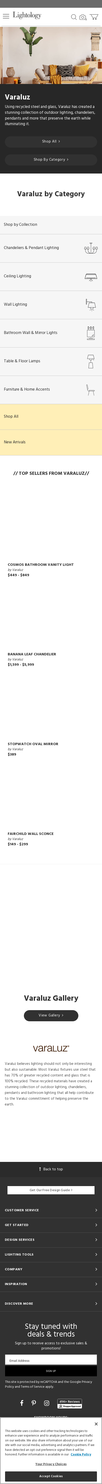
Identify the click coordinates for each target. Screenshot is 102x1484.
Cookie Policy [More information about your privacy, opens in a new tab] (81, 1454)
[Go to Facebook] (22, 1404)
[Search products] (74, 17)
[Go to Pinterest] (34, 1404)
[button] (6, 16)
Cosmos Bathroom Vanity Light (41, 565)
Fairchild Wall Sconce (31, 834)
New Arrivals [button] (15, 442)
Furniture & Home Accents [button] (51, 390)
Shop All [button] (11, 416)
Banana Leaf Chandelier (32, 654)
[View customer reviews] (69, 1403)
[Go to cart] (94, 16)
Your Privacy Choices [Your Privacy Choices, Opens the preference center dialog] (51, 1464)
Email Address (19, 1361)
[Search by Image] (83, 17)
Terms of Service (33, 1387)
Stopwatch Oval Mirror (33, 744)
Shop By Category (51, 160)
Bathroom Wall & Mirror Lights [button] (51, 333)
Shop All (51, 141)
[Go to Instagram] (47, 1404)
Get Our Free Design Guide (51, 1190)
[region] (51, 1450)
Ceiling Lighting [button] (51, 276)
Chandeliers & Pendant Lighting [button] (51, 248)
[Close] (96, 1424)
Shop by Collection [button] (20, 224)
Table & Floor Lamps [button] (51, 361)
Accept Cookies (51, 1476)
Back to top (51, 1169)
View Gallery (51, 1015)
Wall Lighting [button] (51, 305)
